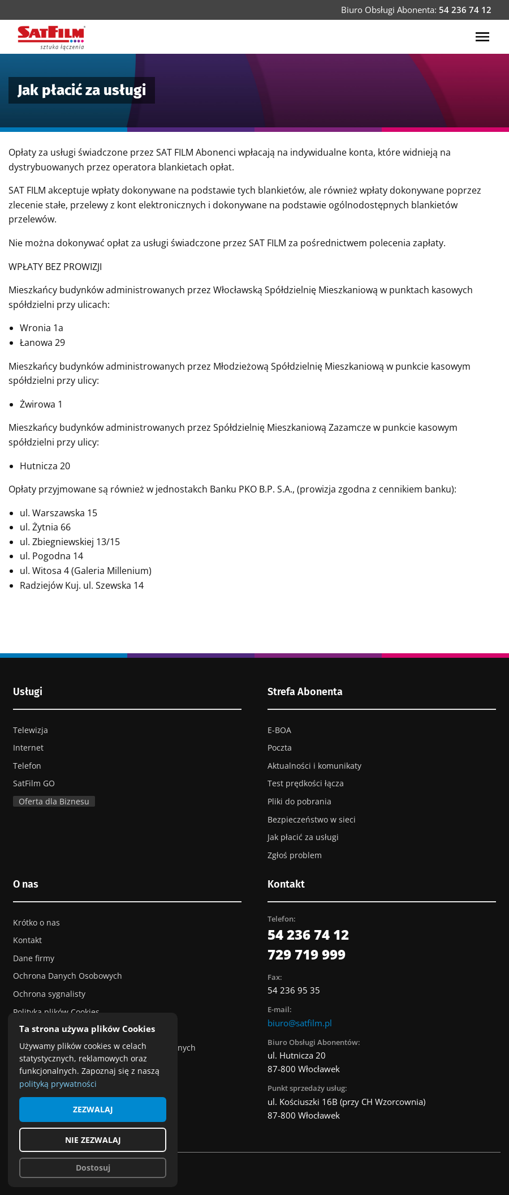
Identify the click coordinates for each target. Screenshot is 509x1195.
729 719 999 (307, 954)
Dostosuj (93, 1167)
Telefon (27, 765)
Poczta (280, 747)
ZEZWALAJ (93, 1109)
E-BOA (279, 730)
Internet (28, 747)
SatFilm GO (34, 783)
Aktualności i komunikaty (314, 765)
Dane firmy (33, 958)
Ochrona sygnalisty (49, 993)
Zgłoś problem (295, 855)
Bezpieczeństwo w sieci (312, 819)
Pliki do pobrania (299, 801)
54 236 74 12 (465, 9)
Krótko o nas (36, 922)
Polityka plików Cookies (56, 1011)
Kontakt (27, 940)
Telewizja (30, 730)
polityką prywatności (58, 1083)
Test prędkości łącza (306, 783)
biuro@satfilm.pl (300, 1023)
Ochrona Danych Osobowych (67, 975)
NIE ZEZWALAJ (93, 1139)
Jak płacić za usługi (303, 837)
